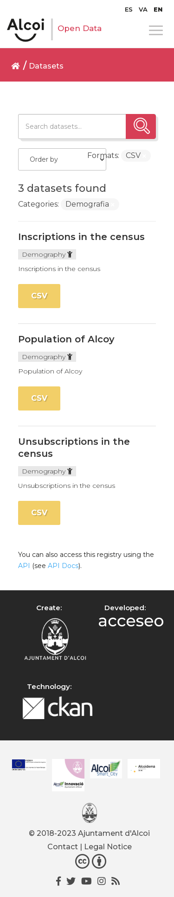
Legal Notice (108, 846)
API (24, 566)
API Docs (63, 566)
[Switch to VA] (143, 9)
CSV (39, 295)
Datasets (46, 66)
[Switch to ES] (129, 9)
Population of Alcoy (66, 339)
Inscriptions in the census (81, 236)
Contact (62, 846)
